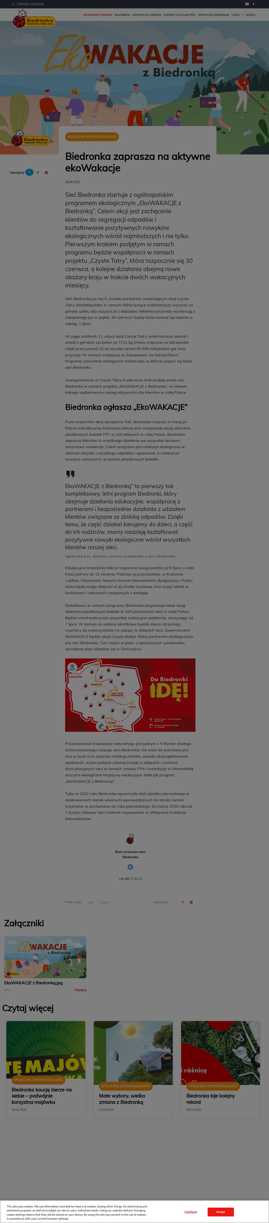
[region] (134, 1211)
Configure (191, 1212)
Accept (220, 1212)
